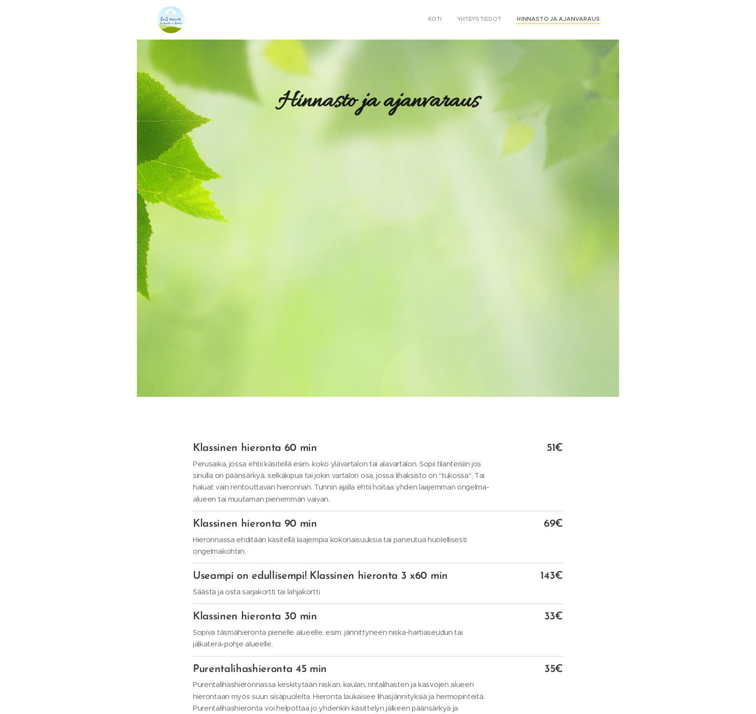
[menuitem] (572, 20)
